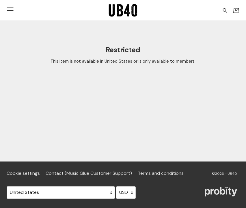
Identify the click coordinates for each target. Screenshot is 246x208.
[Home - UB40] (123, 10)
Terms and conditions (161, 173)
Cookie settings (23, 173)
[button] (10, 10)
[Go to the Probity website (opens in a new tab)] (221, 192)
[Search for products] (225, 10)
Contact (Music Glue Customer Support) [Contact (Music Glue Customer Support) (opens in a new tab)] (89, 173)
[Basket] (236, 10)
